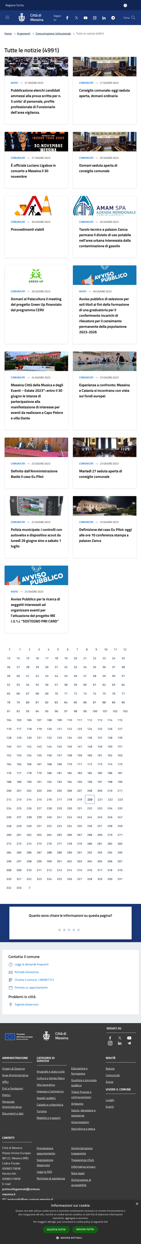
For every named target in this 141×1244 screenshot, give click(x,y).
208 (89, 790)
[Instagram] (93, 17)
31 (56, 667)
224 (8, 808)
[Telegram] (111, 17)
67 (27, 693)
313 (59, 870)
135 (79, 737)
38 (123, 667)
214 (29, 799)
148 (89, 746)
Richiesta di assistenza (51, 1178)
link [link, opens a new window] (106, 1221)
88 (104, 702)
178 (29, 773)
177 (19, 773)
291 (79, 852)
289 (59, 852)
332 (8, 887)
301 (59, 861)
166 (29, 764)
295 (120, 852)
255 (79, 826)
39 (8, 676)
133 (59, 737)
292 (89, 852)
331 (120, 879)
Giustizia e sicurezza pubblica (84, 1082)
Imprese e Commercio (50, 1091)
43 (46, 676)
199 (120, 782)
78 (8, 702)
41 (27, 676)
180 (49, 773)
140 (8, 746)
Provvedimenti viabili (27, 229)
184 (89, 773)
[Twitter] (75, 17)
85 (75, 702)
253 (59, 826)
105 (19, 720)
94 (37, 711)
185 (99, 773)
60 (85, 684)
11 (115, 649)
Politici (6, 1095)
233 (99, 808)
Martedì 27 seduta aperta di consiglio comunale (100, 473)
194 (69, 782)
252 (49, 826)
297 (19, 861)
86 (85, 702)
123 (79, 729)
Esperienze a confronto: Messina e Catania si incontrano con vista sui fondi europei (104, 390)
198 (109, 782)
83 (56, 702)
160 (89, 755)
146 (69, 746)
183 (79, 773)
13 (8, 658)
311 (39, 870)
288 (49, 852)
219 (79, 799)
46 (75, 676)
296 (8, 861)
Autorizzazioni (80, 1122)
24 (113, 658)
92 (18, 711)
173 (99, 764)
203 (39, 790)
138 (109, 737)
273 (19, 843)
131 (39, 737)
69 (46, 693)
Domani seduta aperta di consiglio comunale (98, 168)
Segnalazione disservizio (45, 1162)
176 (8, 773)
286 (29, 852)
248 (8, 826)
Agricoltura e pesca (83, 1128)
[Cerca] (133, 17)
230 (69, 808)
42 (37, 676)
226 (29, 808)
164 (8, 764)
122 (69, 729)
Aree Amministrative (15, 1075)
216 (49, 799)
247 (120, 817)
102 (115, 711)
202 (29, 790)
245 (99, 817)
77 (123, 693)
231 (79, 808)
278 (69, 843)
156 (49, 755)
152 (8, 755)
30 (46, 667)
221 (100, 799)
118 (29, 729)
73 (85, 693)
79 (18, 702)
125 (99, 729)
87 (94, 702)
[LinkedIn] (102, 17)
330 (109, 879)
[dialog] (70, 1222)
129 (19, 737)
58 (66, 684)
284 (8, 852)
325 (59, 879)
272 (8, 843)
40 (18, 676)
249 (19, 826)
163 (120, 755)
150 (109, 746)
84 (66, 702)
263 (39, 835)
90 (123, 702)
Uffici (5, 1082)
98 (75, 711)
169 (59, 764)
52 (8, 684)
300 (49, 861)
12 (124, 649)
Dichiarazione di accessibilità (81, 1182)
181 (59, 773)
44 (56, 676)
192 (49, 782)
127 (120, 729)
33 (75, 667)
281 (99, 843)
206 (69, 790)
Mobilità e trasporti (49, 1118)
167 (39, 764)
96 (56, 711)
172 (89, 764)
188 (8, 782)
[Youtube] (84, 17)
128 (8, 737)
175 (120, 764)
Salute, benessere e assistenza (83, 1113)
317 (99, 870)
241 (59, 817)
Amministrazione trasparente (82, 1151)
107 (39, 720)
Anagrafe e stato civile (51, 1071)
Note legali (78, 1173)
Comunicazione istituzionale (53, 33)
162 (109, 755)
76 (113, 693)
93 (27, 711)
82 (46, 702)
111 (79, 720)
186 (109, 773)
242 (69, 817)
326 (69, 879)
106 (29, 720)
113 (99, 720)
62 (104, 684)
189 (19, 782)
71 (66, 693)
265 (59, 835)
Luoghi (110, 1100)
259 (120, 826)
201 (19, 790)
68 (37, 693)
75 (104, 693)
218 (69, 799)
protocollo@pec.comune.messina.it (30, 1199)
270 (109, 835)
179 (39, 773)
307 (120, 861)
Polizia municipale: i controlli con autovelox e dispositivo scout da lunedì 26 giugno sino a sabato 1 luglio (36, 538)
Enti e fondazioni (12, 1088)
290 (69, 852)
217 (59, 799)
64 (123, 684)
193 (59, 782)
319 (120, 870)
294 (109, 852)
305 (99, 861)
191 (39, 782)
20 (75, 658)
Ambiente (77, 1103)
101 (104, 711)
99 (85, 711)
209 (99, 790)
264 (49, 835)
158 (69, 755)
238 (29, 817)
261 (19, 835)
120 (49, 729)
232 (89, 808)
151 (120, 746)
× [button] (136, 1204)
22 (94, 658)
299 (39, 861)
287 (39, 852)
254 (69, 826)
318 (109, 870)
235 (120, 808)
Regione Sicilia (15, 5)
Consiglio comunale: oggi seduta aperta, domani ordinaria (104, 93)
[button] (70, 1238)
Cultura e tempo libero (51, 1078)
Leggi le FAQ (44, 1172)
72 (75, 693)
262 (29, 835)
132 (49, 737)
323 (39, 879)
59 (75, 684)
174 (109, 764)
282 (109, 843)
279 (79, 843)
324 (49, 879)
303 (79, 861)
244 (89, 817)
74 (94, 693)
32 (66, 667)
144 (49, 746)
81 (37, 702)
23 (104, 658)
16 (37, 658)
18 (56, 658)
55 (37, 684)
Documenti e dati (13, 1113)
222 (110, 799)
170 (69, 764)
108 (49, 720)
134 (69, 737)
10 (105, 649)
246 (109, 817)
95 (46, 711)
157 (59, 755)
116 (8, 729)
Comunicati (86, 83)
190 (29, 782)
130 (29, 737)
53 (18, 684)
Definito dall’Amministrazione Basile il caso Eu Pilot (34, 473)
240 (49, 817)
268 (89, 835)
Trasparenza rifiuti (82, 1160)
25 (123, 658)
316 (89, 870)
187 (120, 773)
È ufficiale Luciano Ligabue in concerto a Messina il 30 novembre (33, 170)
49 (104, 676)
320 (8, 879)
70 (56, 693)
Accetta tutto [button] (56, 1229)
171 (79, 764)
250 (29, 826)
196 (89, 782)
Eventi (110, 1106)
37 (113, 667)
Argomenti (23, 33)
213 (19, 799)
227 (39, 808)
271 (120, 835)
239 (39, 817)
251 (39, 826)
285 (19, 852)
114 (109, 720)
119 (39, 729)
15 (27, 658)
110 (69, 720)
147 (79, 746)
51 (123, 676)
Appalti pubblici (46, 1098)
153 (19, 755)
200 (8, 790)
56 (46, 684)
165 (19, 764)
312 (49, 870)
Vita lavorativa (46, 1084)
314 (69, 870)
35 (94, 667)
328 (89, 879)
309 (19, 870)
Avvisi (14, 83)
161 (99, 755)
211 (120, 790)
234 (109, 808)
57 (56, 684)
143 (39, 746)
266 (69, 835)
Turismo (42, 1111)
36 (104, 667)
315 (79, 870)
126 (109, 729)
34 (85, 667)
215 (39, 799)
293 (99, 852)
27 (18, 667)
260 (8, 835)
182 (69, 773)
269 (99, 835)
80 (27, 702)
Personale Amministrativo (12, 1104)
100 (94, 711)
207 (79, 790)
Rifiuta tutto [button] (85, 1229)
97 (66, 711)
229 (59, 808)
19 (66, 658)
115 (120, 720)
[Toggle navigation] (7, 17)
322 (29, 879)
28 (27, 667)
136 (89, 737)
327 (79, 879)
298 (29, 861)
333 (19, 887)
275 (39, 843)
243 (79, 817)
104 (8, 720)
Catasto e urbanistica (50, 1104)
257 (99, 826)
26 (8, 667)
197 (99, 782)
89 (113, 702)
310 (29, 870)
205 (59, 790)
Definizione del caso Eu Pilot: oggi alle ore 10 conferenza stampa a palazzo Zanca (105, 535)
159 (79, 755)
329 (99, 879)
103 (125, 711)
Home (8, 33)
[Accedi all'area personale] (125, 5)
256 (89, 826)
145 (59, 746)
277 (59, 843)
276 (49, 843)
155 (39, 755)
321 (19, 879)
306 (109, 861)
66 (18, 693)
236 (8, 817)
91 (8, 711)
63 (113, 684)
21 (85, 658)
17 (46, 658)
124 (89, 729)
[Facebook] (65, 17)
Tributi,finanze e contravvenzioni (81, 1094)
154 (29, 755)
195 (79, 782)
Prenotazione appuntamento (46, 1151)
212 (8, 799)
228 (49, 808)
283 (120, 843)
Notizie (110, 1068)
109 (59, 720)
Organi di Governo (13, 1068)
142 (29, 746)
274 (29, 843)
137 (99, 737)
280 (89, 843)
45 (66, 676)
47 (85, 676)
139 (120, 737)
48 (94, 676)
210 (109, 790)
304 (89, 861)
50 (113, 676)
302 (69, 861)
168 (49, 764)
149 (99, 746)
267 (79, 835)
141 (19, 746)
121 (59, 729)
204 (49, 790)
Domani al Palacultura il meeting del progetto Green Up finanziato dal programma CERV (36, 304)
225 (19, 808)
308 (8, 870)
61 (94, 684)
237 (19, 817)
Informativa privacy (83, 1166)
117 (19, 729)
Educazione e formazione (79, 1071)
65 (8, 693)
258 (109, 826)
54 (27, 684)
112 (89, 720)
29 (37, 667)
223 (120, 799)
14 (18, 658)
